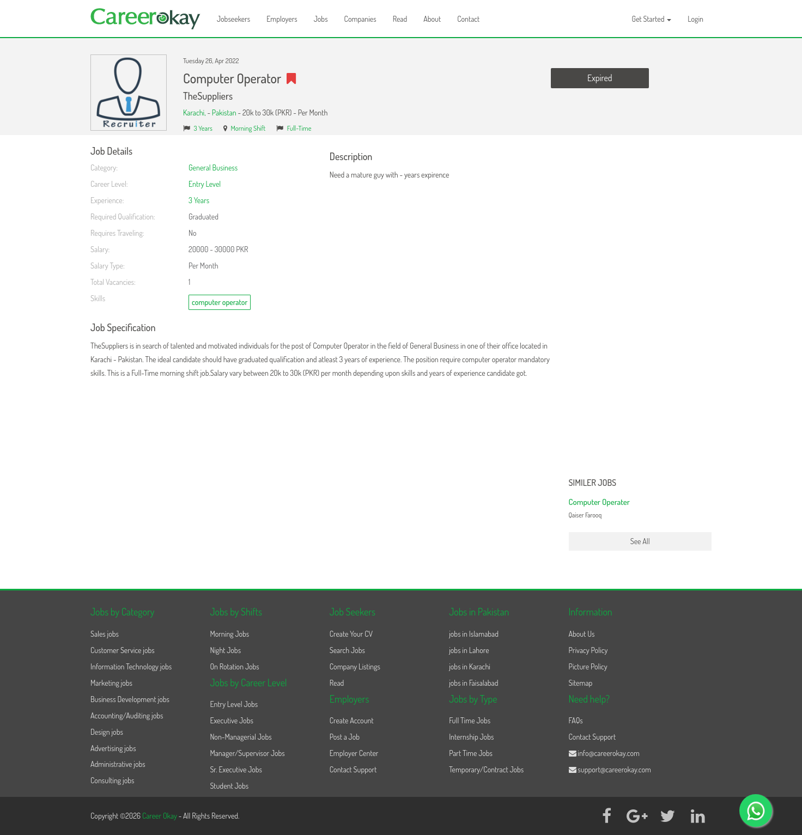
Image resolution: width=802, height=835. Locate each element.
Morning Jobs (229, 633)
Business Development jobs (129, 699)
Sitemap (581, 682)
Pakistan (224, 112)
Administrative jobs (117, 764)
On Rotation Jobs (234, 666)
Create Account (352, 720)
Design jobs (106, 731)
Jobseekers (233, 18)
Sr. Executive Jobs (236, 769)
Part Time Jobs (471, 753)
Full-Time (299, 128)
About (432, 18)
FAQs (576, 720)
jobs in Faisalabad (473, 682)
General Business (213, 167)
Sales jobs (104, 633)
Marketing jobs (111, 682)
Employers (281, 18)
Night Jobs (225, 650)
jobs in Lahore (469, 650)
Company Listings (355, 666)
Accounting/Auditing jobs (126, 715)
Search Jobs (347, 650)
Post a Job (345, 736)
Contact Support (353, 769)
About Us (582, 633)
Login (695, 18)
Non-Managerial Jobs (240, 736)
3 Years (203, 128)
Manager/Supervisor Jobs (247, 753)
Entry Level (205, 183)
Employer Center (354, 753)
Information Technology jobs (131, 666)
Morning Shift (247, 128)
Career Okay (160, 815)
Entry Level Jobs (234, 704)
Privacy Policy (588, 650)
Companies (360, 18)
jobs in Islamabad (474, 633)
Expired (599, 77)
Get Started (652, 18)
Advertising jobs (113, 748)
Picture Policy (588, 666)
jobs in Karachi (469, 666)
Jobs (321, 18)
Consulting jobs (112, 780)
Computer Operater (599, 502)
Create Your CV (351, 633)
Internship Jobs (471, 736)
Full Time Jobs (469, 720)
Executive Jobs (231, 720)
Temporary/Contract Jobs (486, 769)
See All (640, 541)
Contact (468, 18)
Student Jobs (229, 785)
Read (400, 18)
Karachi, (195, 112)
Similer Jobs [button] (593, 483)
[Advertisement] (640, 309)
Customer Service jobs (122, 650)
